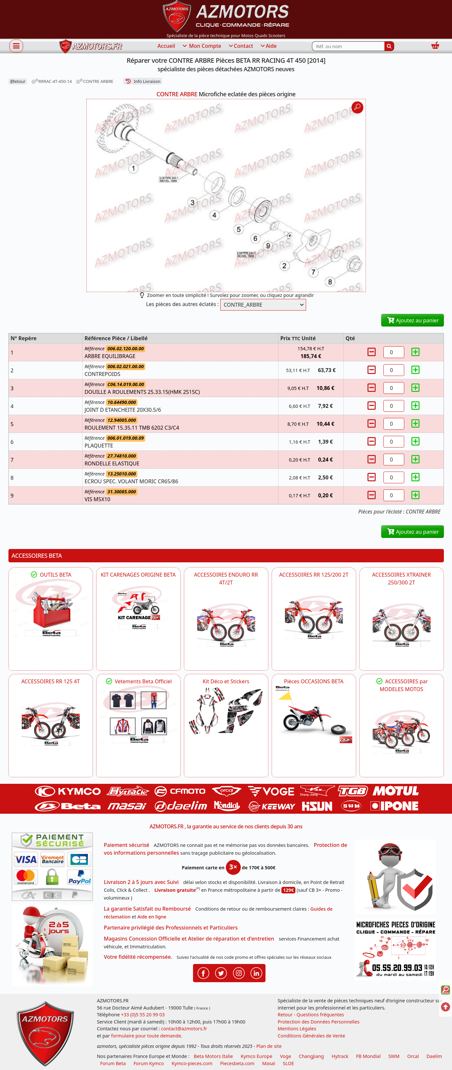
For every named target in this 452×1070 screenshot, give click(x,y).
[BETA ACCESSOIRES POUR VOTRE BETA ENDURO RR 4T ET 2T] (226, 625)
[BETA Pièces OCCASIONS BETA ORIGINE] (314, 714)
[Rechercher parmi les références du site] (348, 46)
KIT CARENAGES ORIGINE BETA (138, 574)
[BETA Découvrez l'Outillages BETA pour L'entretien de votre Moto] (50, 608)
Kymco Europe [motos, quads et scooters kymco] (256, 1056)
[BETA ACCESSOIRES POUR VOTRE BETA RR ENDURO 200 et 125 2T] (314, 617)
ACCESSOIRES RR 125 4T (50, 681)
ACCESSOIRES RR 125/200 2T (313, 574)
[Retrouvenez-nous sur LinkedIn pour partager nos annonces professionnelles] (256, 972)
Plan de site (269, 1046)
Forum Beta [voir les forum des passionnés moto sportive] (113, 1063)
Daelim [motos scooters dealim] (434, 1056)
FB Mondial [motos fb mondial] (368, 1056)
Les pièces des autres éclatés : (182, 304)
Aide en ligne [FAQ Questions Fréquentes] (151, 917)
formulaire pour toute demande (146, 1036)
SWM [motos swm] (393, 1056)
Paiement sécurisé (126, 845)
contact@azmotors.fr (184, 1028)
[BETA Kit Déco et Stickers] (226, 711)
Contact (240, 46)
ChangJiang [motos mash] (311, 1056)
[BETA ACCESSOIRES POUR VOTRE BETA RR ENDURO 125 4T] (50, 724)
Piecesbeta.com (237, 1063)
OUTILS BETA (50, 574)
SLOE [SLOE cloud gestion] (288, 1063)
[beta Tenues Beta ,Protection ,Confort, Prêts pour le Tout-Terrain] (138, 714)
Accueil (166, 45)
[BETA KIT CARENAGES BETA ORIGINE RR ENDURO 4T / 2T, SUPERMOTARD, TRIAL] (138, 608)
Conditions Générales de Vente (311, 1036)
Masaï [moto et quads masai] (268, 1063)
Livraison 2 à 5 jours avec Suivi (141, 882)
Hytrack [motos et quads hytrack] (340, 1056)
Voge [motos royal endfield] (285, 1056)
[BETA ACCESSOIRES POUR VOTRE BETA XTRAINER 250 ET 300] (401, 625)
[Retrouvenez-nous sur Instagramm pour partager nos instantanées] (239, 972)
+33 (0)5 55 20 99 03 (142, 1014)
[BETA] (401, 731)
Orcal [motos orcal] (413, 1056)
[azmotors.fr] (90, 46)
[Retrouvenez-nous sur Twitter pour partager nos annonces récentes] (221, 972)
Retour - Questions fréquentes (311, 1014)
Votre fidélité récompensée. (138, 956)
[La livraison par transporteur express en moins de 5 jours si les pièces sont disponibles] (54, 948)
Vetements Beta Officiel (138, 681)
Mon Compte (201, 46)
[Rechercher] (389, 46)
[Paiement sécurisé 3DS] (54, 869)
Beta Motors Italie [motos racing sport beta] (213, 1056)
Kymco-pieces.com (192, 1063)
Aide (268, 46)
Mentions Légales (297, 1028)
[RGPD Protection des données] (398, 878)
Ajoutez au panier (412, 320)
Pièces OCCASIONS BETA (313, 681)
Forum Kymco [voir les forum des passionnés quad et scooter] (149, 1063)
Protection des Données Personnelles (319, 1022)
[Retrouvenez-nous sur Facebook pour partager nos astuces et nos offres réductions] (203, 972)
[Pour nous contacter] (398, 951)
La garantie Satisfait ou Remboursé (147, 908)
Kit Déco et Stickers (226, 681)
